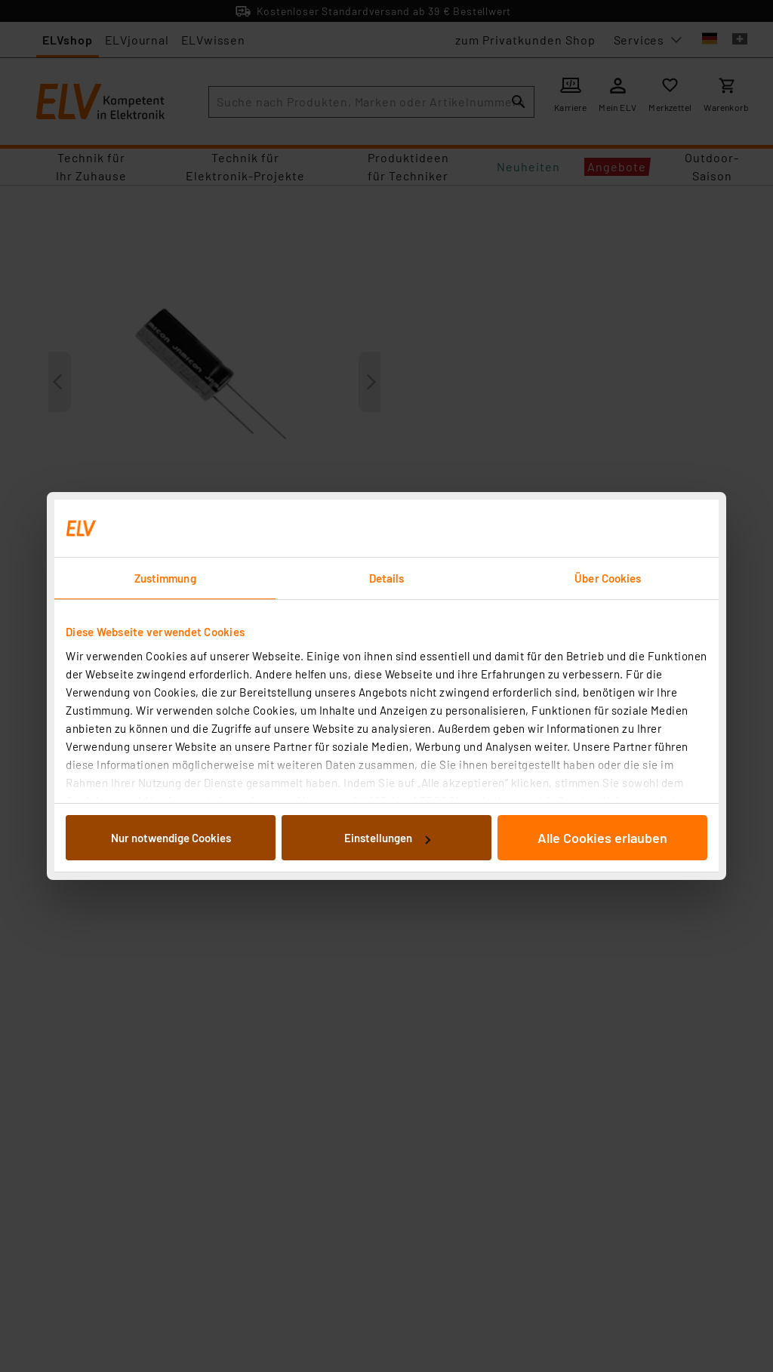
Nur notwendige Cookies (171, 837)
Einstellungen (387, 837)
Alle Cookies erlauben (602, 837)
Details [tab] (387, 578)
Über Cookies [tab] (607, 578)
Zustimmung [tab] (165, 578)
